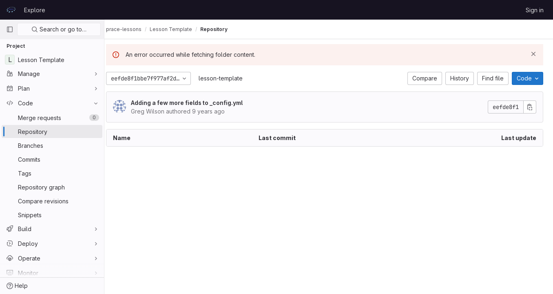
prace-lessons (132, 29)
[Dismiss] (533, 54)
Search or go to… (58, 29)
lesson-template (229, 78)
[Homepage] (11, 9)
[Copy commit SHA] (529, 107)
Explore (34, 10)
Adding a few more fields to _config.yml (195, 102)
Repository (222, 29)
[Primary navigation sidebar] (9, 29)
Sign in (535, 10)
